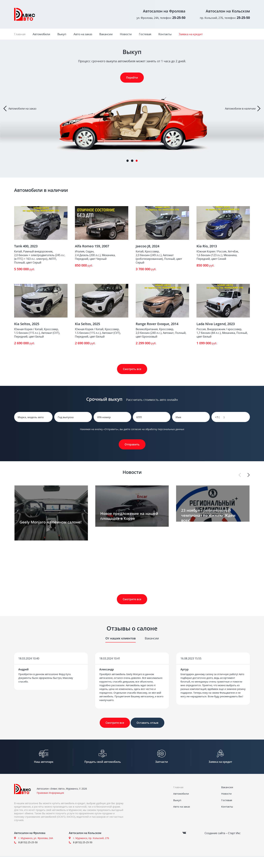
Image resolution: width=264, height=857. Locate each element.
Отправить (132, 444)
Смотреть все (132, 369)
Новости (126, 34)
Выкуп (61, 34)
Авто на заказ (83, 34)
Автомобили (41, 34)
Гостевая (145, 34)
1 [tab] (127, 161)
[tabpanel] (132, 109)
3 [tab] (137, 161)
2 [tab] (132, 161)
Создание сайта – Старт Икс (223, 834)
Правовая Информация (50, 794)
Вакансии (106, 34)
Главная (19, 34)
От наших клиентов (120, 638)
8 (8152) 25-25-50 (28, 843)
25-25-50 (178, 17)
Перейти (132, 77)
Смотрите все (132, 599)
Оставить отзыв (147, 723)
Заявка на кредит (191, 34)
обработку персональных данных (164, 429)
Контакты (165, 34)
